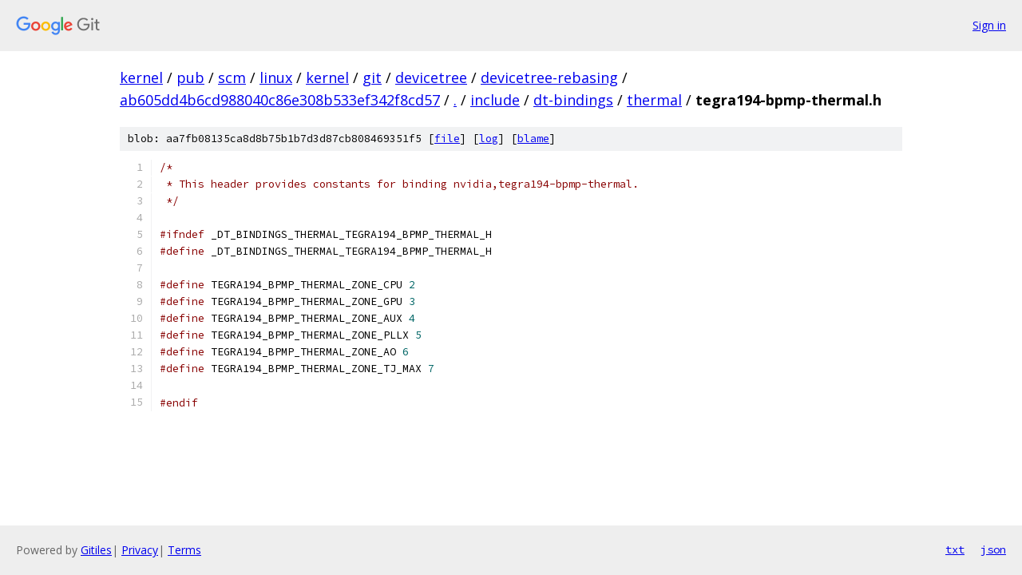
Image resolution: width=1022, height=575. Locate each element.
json (993, 549)
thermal (654, 99)
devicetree (431, 77)
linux (275, 77)
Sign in (989, 25)
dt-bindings (573, 99)
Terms (184, 549)
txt (955, 549)
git (372, 77)
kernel (141, 77)
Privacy (139, 549)
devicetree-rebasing (549, 77)
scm (232, 77)
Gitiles (96, 549)
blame (533, 138)
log (488, 138)
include (495, 99)
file (447, 138)
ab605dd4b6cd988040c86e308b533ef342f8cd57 (280, 99)
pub (190, 77)
